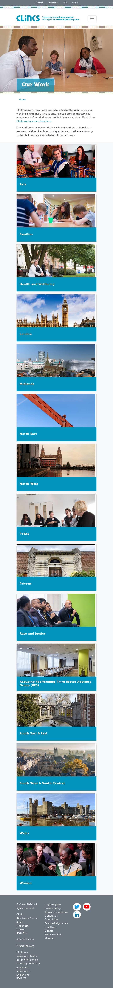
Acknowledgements (56, 923)
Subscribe (53, 3)
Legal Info (50, 927)
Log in (75, 3)
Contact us (51, 916)
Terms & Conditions (56, 912)
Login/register (53, 904)
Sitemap (49, 938)
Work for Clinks (53, 935)
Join (65, 3)
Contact (39, 3)
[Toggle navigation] (92, 18)
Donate (49, 931)
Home (22, 100)
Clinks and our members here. (34, 121)
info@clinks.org (25, 946)
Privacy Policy (53, 908)
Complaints (51, 919)
